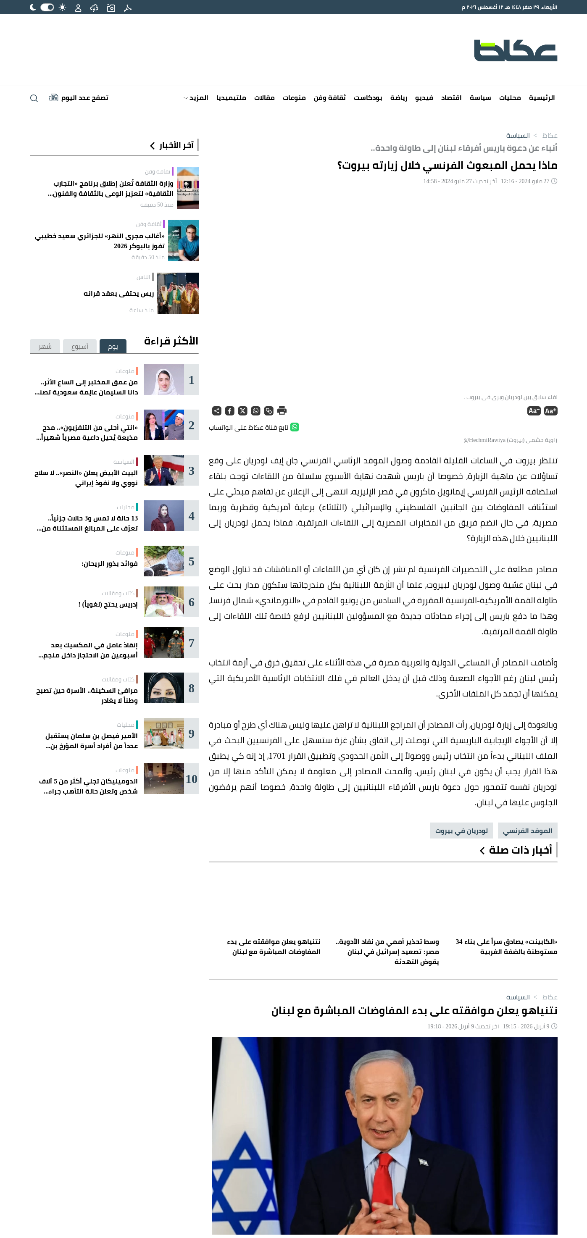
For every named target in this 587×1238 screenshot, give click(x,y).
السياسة (518, 135)
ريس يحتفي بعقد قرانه (119, 293)
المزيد (196, 97)
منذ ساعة (141, 310)
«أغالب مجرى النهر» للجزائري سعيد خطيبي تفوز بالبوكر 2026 (100, 241)
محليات (510, 97)
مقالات (264, 97)
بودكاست (368, 97)
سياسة (480, 97)
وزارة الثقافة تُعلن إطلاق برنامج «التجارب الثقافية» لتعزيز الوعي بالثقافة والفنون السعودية (113, 188)
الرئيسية (542, 97)
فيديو (424, 97)
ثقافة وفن (330, 97)
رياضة (398, 97)
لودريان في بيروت (461, 830)
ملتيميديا (231, 97)
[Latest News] (78, 97)
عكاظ (543, 135)
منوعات (294, 97)
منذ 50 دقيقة (157, 204)
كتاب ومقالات (118, 593)
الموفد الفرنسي (528, 830)
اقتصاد (451, 97)
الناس (143, 277)
